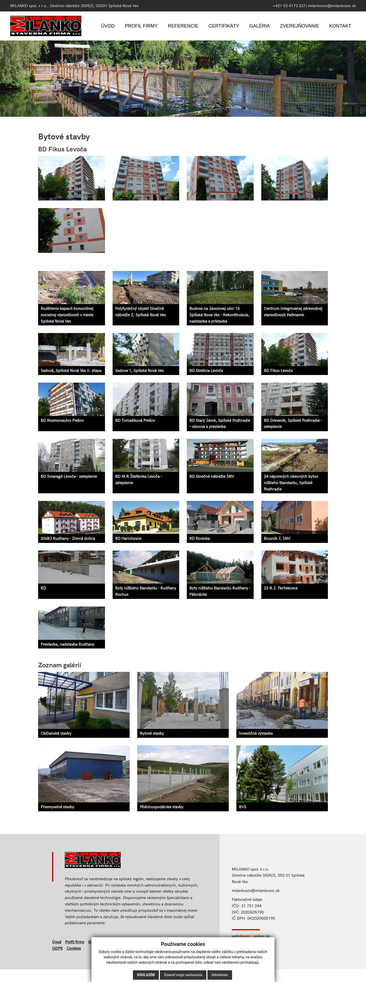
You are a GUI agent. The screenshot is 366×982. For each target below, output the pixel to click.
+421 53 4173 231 (289, 5)
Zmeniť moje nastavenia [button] (183, 975)
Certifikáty (223, 25)
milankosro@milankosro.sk (332, 5)
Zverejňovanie (299, 25)
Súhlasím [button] (146, 975)
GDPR (57, 949)
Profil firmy (141, 25)
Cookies (74, 949)
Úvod (108, 25)
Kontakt (340, 25)
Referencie (183, 25)
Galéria (259, 25)
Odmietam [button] (219, 975)
